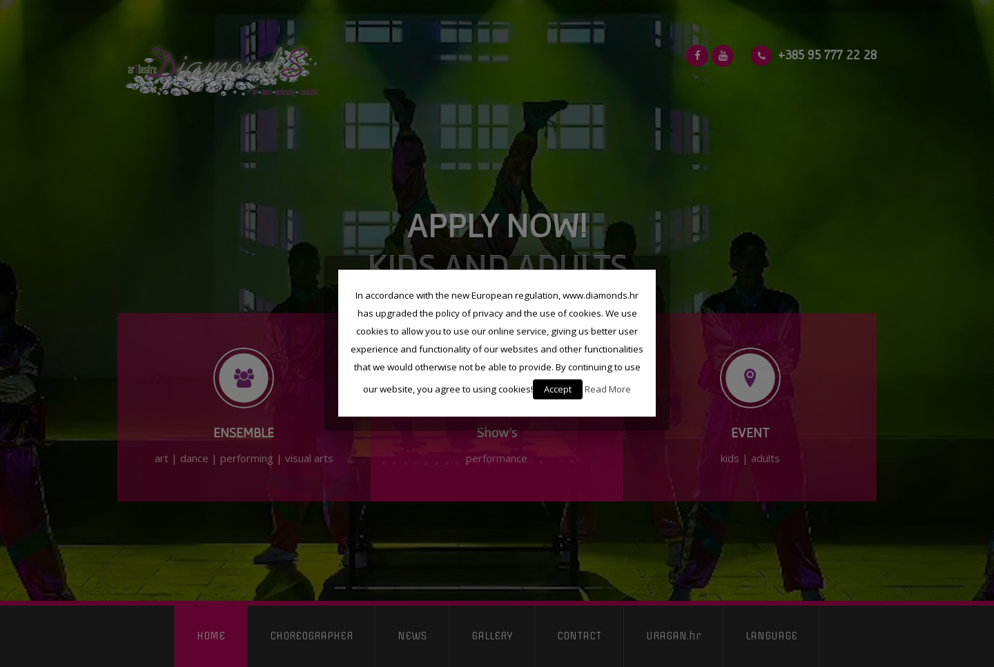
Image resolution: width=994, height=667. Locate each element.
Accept (558, 389)
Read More (608, 389)
